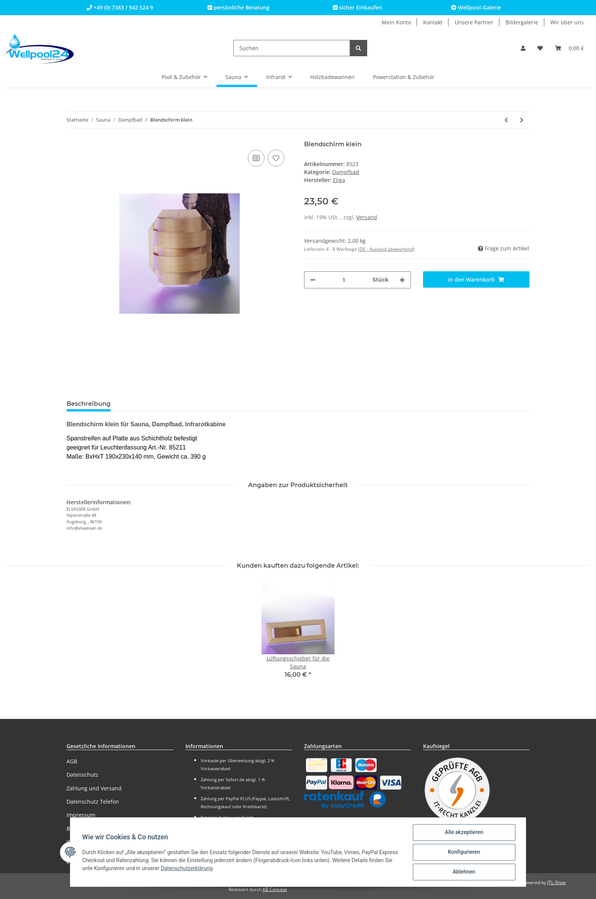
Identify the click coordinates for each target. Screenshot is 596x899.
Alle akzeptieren (463, 832)
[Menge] (344, 280)
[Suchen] (291, 48)
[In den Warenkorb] (476, 279)
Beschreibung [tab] (89, 403)
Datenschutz (82, 774)
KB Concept (275, 889)
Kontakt (432, 22)
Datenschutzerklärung (187, 868)
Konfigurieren (463, 852)
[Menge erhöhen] (402, 280)
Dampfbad (345, 172)
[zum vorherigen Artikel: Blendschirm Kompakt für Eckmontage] (506, 120)
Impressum (81, 814)
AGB (72, 761)
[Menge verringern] (312, 280)
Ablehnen (463, 872)
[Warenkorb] (569, 48)
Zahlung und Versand (94, 788)
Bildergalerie (522, 22)
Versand (366, 217)
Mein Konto (396, 22)
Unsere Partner (474, 22)
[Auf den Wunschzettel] (276, 158)
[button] (523, 48)
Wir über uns (567, 22)
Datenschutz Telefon (93, 801)
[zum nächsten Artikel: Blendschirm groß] (521, 120)
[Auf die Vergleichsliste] (256, 158)
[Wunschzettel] (540, 48)
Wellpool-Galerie (476, 7)
